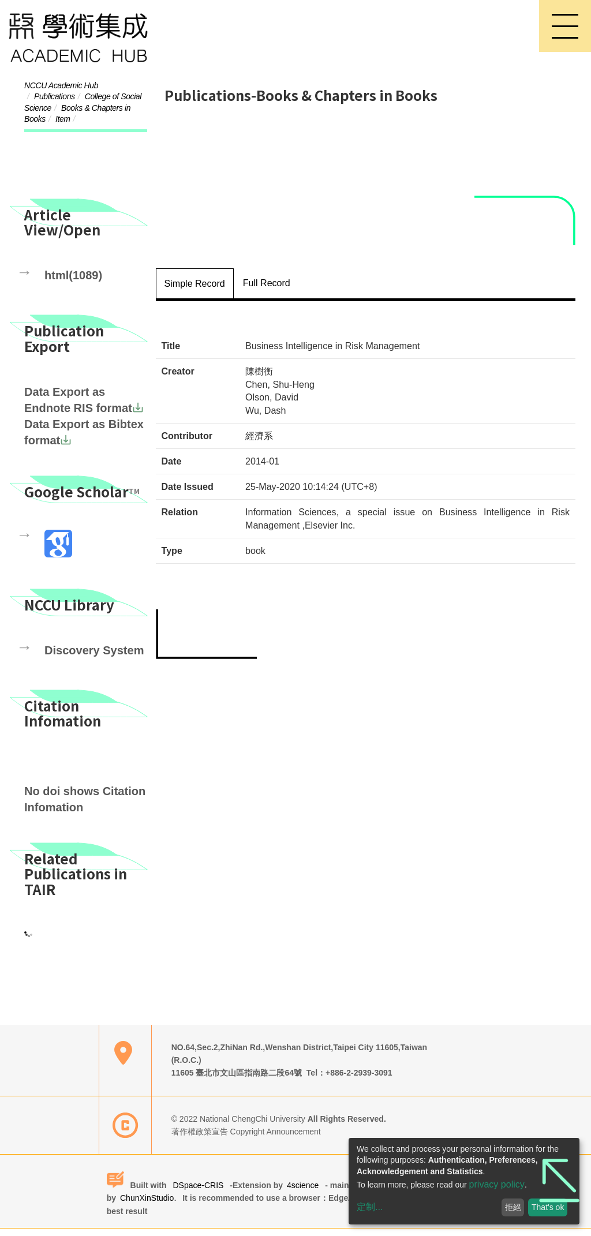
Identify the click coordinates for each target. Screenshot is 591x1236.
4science (305, 1192)
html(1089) (67, 269)
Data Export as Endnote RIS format (79, 392)
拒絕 (513, 1207)
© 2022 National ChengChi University (243, 1125)
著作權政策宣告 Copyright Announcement (250, 1139)
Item (62, 119)
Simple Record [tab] (194, 279)
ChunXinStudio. (150, 1205)
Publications (54, 97)
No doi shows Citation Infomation (76, 800)
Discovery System (84, 653)
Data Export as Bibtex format (75, 427)
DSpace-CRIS (198, 1192)
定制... (370, 1206)
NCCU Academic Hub (61, 85)
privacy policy (497, 1184)
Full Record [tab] (266, 278)
